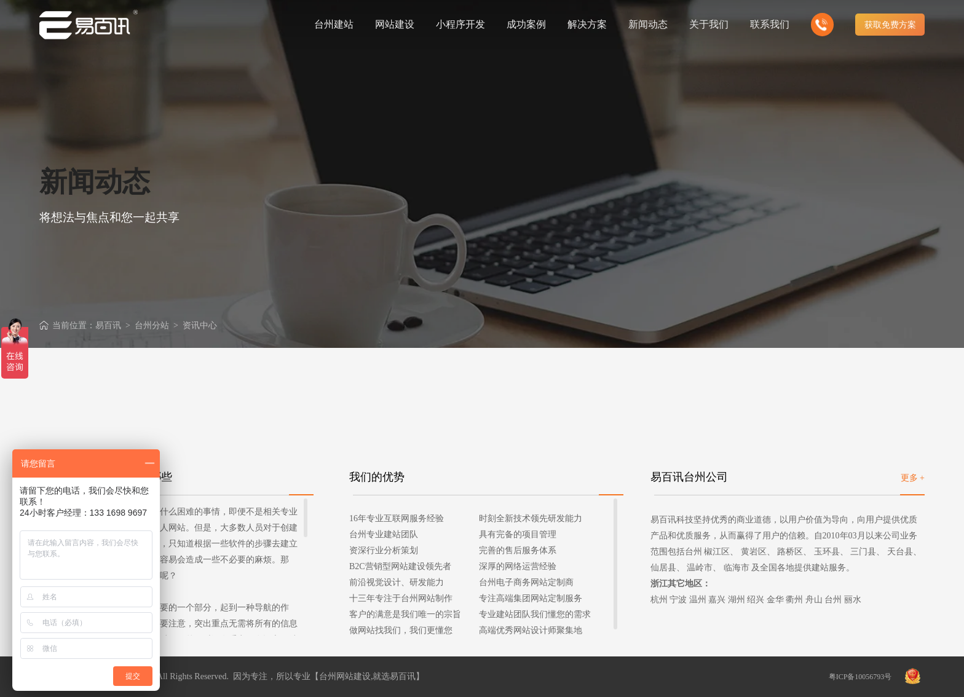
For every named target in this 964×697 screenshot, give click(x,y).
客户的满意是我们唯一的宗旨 (405, 614)
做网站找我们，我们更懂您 (400, 630)
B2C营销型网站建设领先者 (400, 566)
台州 (833, 599)
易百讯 (108, 325)
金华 (775, 599)
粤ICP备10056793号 (860, 676)
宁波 (678, 599)
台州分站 (152, 325)
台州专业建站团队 (383, 534)
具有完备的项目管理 (517, 534)
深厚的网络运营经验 (517, 566)
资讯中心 (200, 325)
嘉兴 (716, 599)
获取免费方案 (890, 25)
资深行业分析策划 (383, 550)
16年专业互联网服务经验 (396, 518)
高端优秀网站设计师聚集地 (530, 630)
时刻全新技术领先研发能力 (530, 518)
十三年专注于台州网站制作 (400, 598)
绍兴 (755, 599)
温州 (697, 599)
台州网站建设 (345, 676)
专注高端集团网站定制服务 (530, 598)
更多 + (913, 477)
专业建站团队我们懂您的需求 (535, 614)
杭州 (659, 599)
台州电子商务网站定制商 (526, 582)
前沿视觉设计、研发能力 (396, 582)
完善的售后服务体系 (517, 550)
